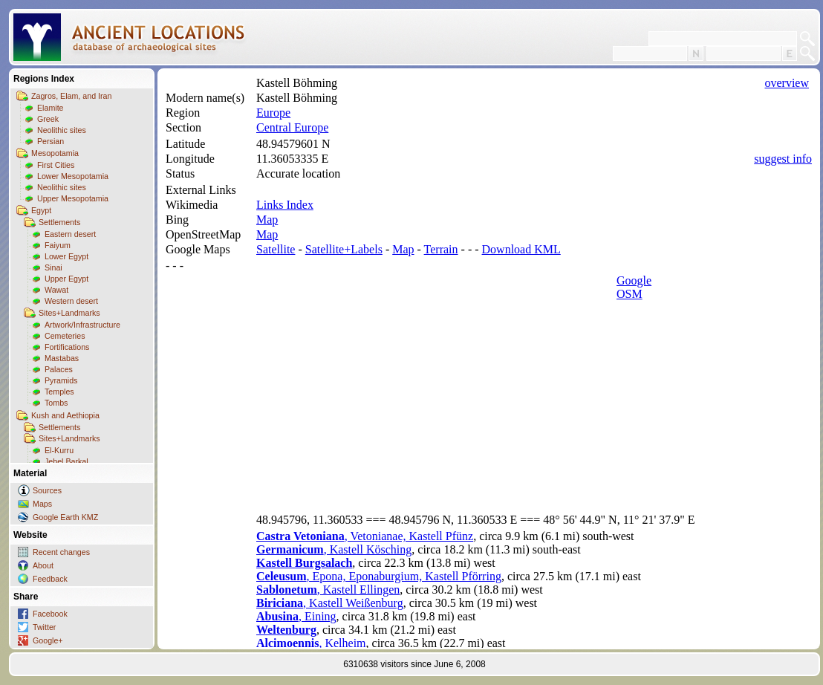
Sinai (53, 267)
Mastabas (62, 358)
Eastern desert (70, 234)
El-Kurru (59, 450)
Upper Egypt (66, 278)
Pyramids (61, 380)
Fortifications (67, 346)
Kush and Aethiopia (65, 415)
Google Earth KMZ (65, 517)
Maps (42, 503)
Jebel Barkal (66, 461)
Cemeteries (65, 335)
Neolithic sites (61, 130)
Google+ (48, 640)
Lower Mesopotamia (72, 176)
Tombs (56, 402)
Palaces (59, 369)
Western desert (71, 300)
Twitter (44, 627)
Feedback (50, 578)
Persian (50, 141)
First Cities (55, 164)
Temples (59, 391)
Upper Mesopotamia (72, 198)
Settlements (59, 222)
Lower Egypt (66, 256)
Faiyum (58, 245)
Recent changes (61, 552)
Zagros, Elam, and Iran (71, 95)
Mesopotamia (55, 153)
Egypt (41, 210)
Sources (47, 490)
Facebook (50, 613)
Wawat (56, 289)
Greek (48, 118)
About (43, 565)
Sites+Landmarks (69, 312)
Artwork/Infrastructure (82, 324)
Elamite (50, 107)
